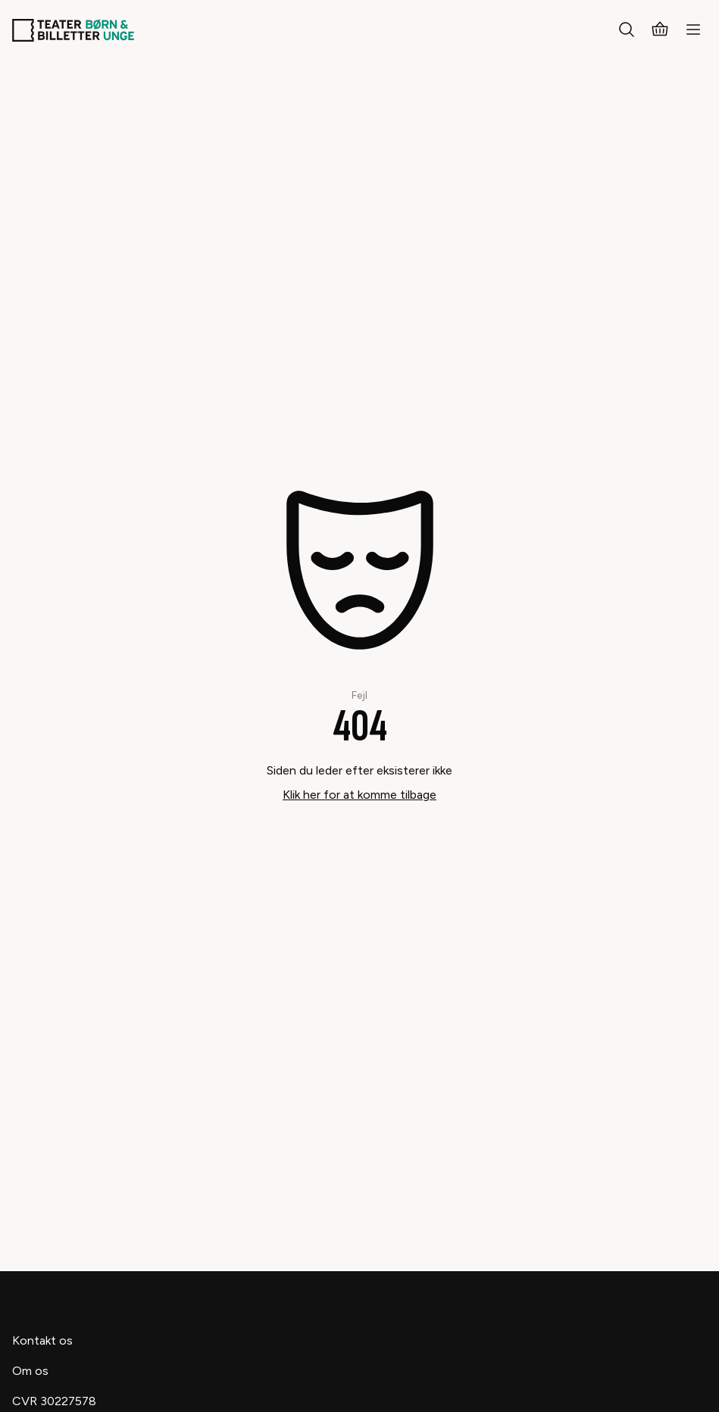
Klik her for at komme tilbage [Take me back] (359, 794)
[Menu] (693, 30)
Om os (30, 1371)
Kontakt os (42, 1340)
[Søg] (626, 30)
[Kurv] (660, 30)
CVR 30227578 (54, 1401)
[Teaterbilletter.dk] (73, 30)
